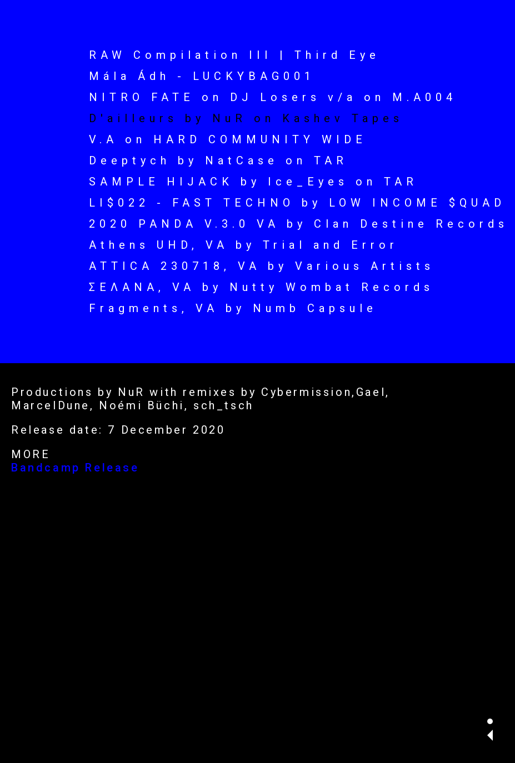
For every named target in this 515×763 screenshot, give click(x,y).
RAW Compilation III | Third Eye (234, 55)
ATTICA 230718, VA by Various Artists (261, 266)
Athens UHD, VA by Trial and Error (243, 245)
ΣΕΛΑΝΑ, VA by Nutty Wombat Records (261, 287)
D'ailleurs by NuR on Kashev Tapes (246, 118)
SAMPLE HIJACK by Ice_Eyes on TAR (253, 181)
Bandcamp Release (75, 467)
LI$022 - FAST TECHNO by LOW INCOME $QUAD (297, 202)
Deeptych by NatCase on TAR (218, 160)
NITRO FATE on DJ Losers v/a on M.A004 (273, 97)
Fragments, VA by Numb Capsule (233, 308)
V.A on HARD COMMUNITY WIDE (228, 139)
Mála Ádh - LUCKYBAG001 (202, 76)
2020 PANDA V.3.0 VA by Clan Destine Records (298, 223)
